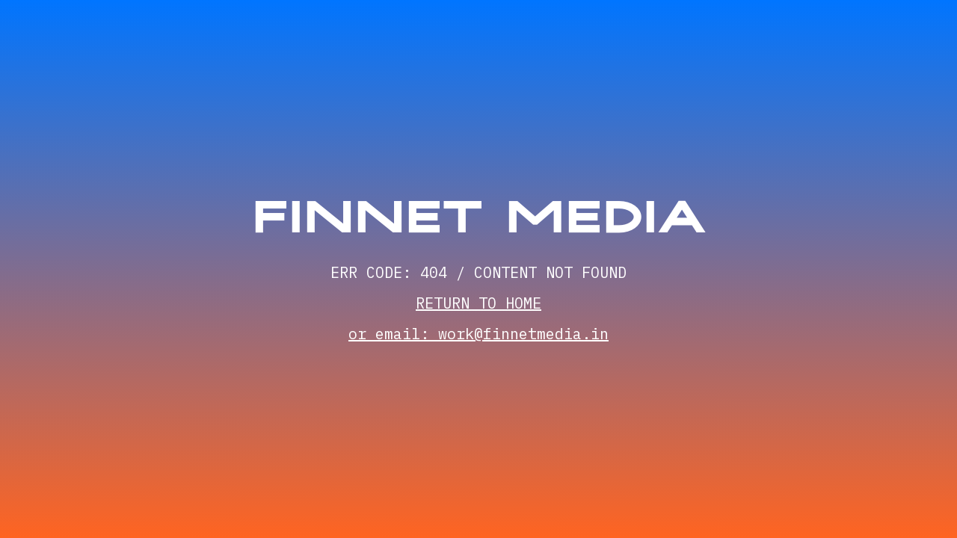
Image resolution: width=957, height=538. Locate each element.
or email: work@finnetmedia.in (478, 333)
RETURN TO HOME (478, 303)
